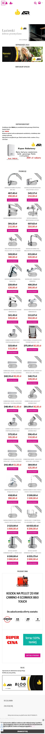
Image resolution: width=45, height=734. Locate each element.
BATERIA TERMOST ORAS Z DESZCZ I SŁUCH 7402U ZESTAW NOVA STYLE (32, 492)
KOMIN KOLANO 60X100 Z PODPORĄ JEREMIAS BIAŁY (13, 430)
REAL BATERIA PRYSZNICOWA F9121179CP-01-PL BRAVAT (12, 249)
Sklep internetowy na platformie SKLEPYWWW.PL (22, 715)
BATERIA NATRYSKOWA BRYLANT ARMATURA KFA (32, 310)
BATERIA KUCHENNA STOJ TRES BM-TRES (13, 188)
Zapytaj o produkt (12, 200)
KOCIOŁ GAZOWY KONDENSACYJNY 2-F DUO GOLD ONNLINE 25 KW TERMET (32, 553)
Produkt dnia (22, 571)
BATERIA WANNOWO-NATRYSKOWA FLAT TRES (32, 219)
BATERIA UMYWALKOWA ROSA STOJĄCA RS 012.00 (13, 491)
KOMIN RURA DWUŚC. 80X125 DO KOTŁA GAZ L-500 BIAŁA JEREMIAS (13, 402)
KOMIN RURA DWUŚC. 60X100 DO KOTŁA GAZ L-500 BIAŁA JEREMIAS (13, 371)
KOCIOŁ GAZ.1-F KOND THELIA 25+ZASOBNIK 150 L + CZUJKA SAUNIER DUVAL (32, 522)
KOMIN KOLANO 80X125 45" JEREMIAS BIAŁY (32, 430)
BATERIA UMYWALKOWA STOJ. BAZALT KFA (12, 280)
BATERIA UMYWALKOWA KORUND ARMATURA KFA (12, 310)
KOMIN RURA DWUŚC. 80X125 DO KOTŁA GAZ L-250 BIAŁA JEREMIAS (13, 460)
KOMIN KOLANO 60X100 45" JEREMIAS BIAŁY (32, 402)
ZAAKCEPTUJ (22, 731)
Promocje (22, 171)
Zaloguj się (8, 706)
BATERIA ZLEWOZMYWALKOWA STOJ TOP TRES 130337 (32, 188)
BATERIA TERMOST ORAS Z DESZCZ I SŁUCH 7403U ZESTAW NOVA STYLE (13, 522)
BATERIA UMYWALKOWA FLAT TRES (12, 218)
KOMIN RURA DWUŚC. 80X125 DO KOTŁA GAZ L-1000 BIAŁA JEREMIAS (32, 461)
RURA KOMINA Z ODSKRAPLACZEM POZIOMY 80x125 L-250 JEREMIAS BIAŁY (32, 342)
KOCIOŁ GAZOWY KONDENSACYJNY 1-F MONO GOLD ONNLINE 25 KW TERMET (12, 553)
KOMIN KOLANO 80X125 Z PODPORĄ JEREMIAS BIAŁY (13, 341)
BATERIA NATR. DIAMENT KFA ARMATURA (32, 280)
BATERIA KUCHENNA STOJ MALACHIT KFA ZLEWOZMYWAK (32, 249)
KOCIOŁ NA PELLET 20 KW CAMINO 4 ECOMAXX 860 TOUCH (22, 597)
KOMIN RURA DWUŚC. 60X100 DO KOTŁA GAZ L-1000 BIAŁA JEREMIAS (32, 372)
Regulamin (8, 700)
